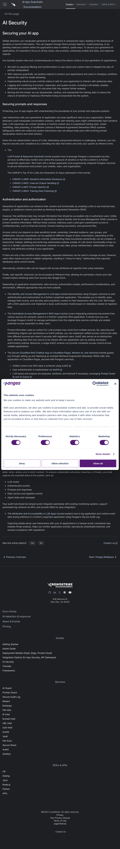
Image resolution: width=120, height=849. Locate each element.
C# (3, 771)
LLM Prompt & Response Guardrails (26, 156)
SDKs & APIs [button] (108, 4)
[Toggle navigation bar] (3, 4)
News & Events (11, 621)
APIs (4, 793)
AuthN (57, 369)
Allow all (98, 463)
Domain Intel (8, 718)
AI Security (8, 661)
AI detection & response (16, 616)
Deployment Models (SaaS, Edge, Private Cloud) (27, 653)
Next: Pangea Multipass (103, 557)
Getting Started (10, 644)
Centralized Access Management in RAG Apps (36, 313)
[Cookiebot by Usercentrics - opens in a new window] (94, 383)
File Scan (7, 740)
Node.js (6, 784)
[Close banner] (115, 384)
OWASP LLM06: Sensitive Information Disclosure (38, 179)
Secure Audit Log (11, 696)
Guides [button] (69, 4)
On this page (12, 13)
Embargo (7, 705)
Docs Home (9, 611)
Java (5, 780)
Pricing (6, 626)
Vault (5, 736)
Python (6, 789)
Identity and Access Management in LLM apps (36, 294)
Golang (6, 775)
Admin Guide (9, 648)
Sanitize (6, 754)
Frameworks (8, 670)
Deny (22, 463)
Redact (6, 701)
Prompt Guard (9, 692)
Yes (32, 543)
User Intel (7, 727)
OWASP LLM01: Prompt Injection (30, 187)
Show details (103, 454)
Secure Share (9, 745)
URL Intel (7, 723)
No (41, 543)
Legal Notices (60, 824)
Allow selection (59, 463)
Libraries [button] (93, 4)
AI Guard (26, 376)
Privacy (60, 815)
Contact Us (60, 832)
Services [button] (81, 4)
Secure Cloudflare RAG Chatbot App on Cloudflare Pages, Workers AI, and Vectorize (55, 352)
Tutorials (6, 666)
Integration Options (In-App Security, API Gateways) (29, 657)
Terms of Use (60, 821)
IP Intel (6, 714)
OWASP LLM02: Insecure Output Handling (35, 183)
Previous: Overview (14, 557)
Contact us (111, 543)
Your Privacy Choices (60, 818)
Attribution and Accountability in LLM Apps (34, 513)
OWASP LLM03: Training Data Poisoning (34, 191)
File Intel (6, 710)
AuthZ (66, 365)
